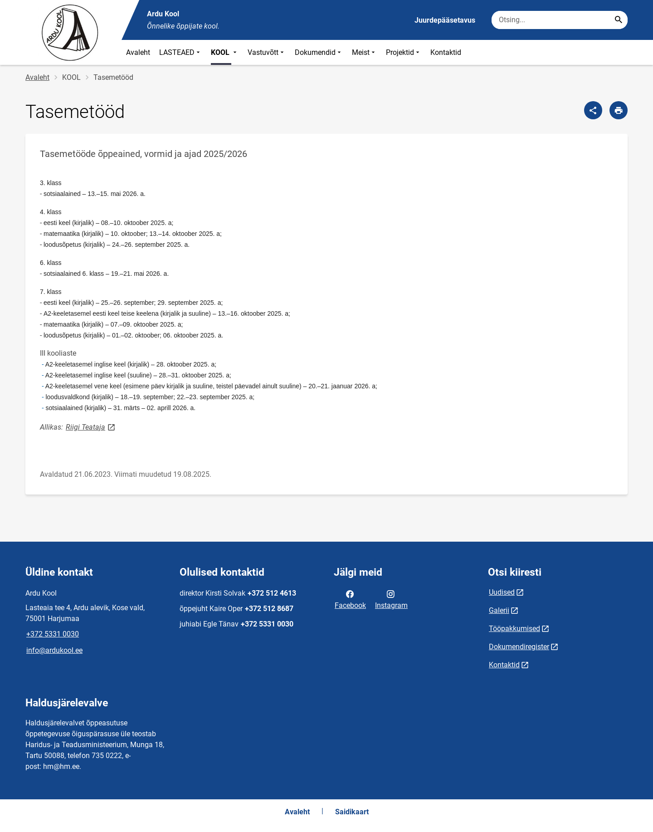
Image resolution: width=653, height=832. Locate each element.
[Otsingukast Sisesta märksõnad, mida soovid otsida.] (560, 20)
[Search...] (618, 20)
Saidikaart (352, 812)
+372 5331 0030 (52, 634)
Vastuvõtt (267, 52)
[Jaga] (593, 110)
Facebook (350, 599)
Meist (364, 52)
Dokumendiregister (519, 646)
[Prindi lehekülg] (618, 110)
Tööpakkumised (514, 628)
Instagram (391, 599)
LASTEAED (180, 52)
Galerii (499, 610)
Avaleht (138, 52)
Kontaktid (445, 52)
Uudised (502, 592)
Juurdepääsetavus (444, 20)
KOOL (225, 52)
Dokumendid (319, 52)
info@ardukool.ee (54, 650)
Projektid (403, 52)
